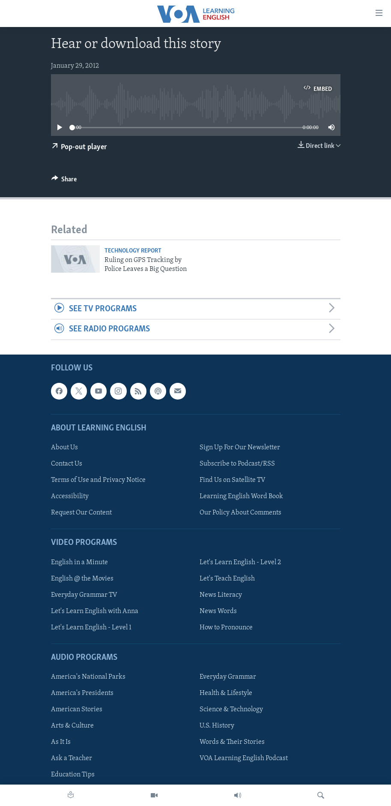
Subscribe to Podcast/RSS (237, 463)
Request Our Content (81, 512)
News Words (218, 611)
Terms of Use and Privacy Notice (98, 480)
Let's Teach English (227, 578)
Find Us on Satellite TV (233, 480)
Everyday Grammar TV (84, 594)
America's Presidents (82, 693)
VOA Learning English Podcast (244, 758)
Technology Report (132, 251)
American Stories (76, 709)
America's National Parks (88, 677)
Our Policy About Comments (240, 512)
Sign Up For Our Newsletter (240, 447)
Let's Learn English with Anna (94, 611)
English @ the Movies (82, 578)
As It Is (61, 742)
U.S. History (217, 725)
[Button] (64, 181)
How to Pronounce (226, 627)
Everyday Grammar (228, 677)
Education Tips (73, 774)
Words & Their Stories (232, 742)
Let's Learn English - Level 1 (91, 627)
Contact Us (66, 463)
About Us (64, 447)
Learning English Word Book (241, 496)
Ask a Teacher (71, 758)
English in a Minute (79, 562)
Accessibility (70, 496)
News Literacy (221, 594)
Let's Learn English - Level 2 (240, 562)
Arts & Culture (72, 725)
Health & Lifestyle (226, 693)
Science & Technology (231, 709)
